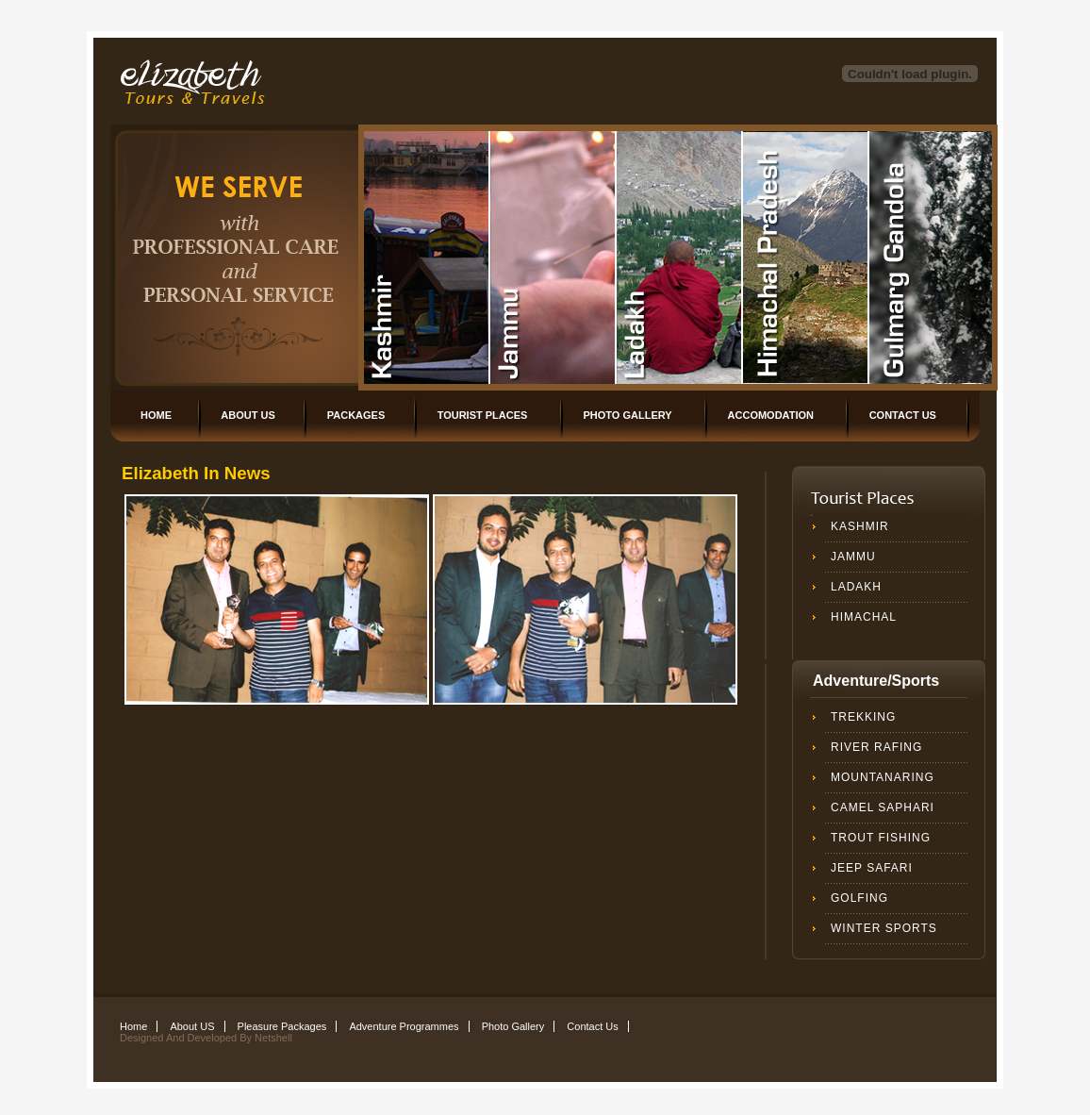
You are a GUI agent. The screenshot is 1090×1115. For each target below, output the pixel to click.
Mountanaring (882, 777)
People (553, 257)
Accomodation (771, 415)
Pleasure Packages (282, 1026)
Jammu (853, 556)
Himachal (864, 617)
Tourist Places (483, 415)
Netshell (273, 1037)
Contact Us (902, 415)
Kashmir (860, 526)
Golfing (859, 898)
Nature (680, 257)
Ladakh (856, 586)
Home (156, 415)
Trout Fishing (881, 837)
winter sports (884, 928)
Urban (806, 257)
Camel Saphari (882, 807)
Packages (356, 415)
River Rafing (876, 747)
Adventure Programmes (403, 1026)
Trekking (863, 717)
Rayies (427, 257)
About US (247, 415)
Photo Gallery (628, 415)
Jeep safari (872, 867)
